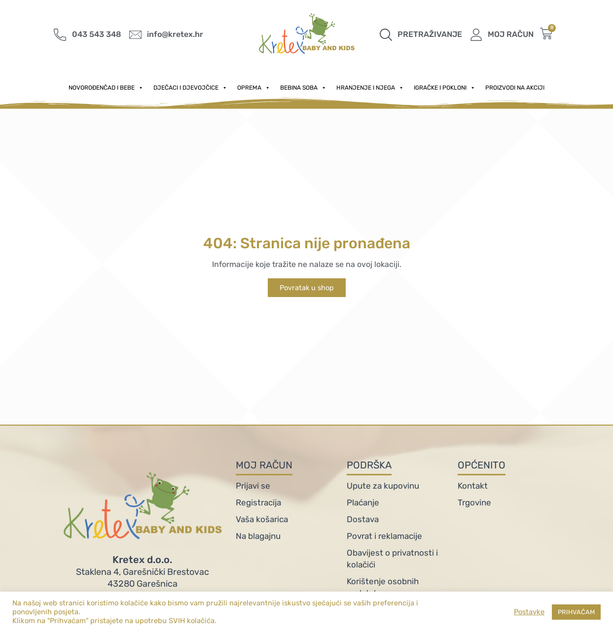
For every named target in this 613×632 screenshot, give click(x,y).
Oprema (253, 87)
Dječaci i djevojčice (190, 87)
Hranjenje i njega (370, 87)
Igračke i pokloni (444, 87)
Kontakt (473, 486)
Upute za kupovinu (383, 486)
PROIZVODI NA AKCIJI (514, 87)
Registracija (258, 502)
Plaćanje (363, 502)
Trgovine (474, 502)
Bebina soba (303, 87)
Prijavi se (253, 486)
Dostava (363, 519)
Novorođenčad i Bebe (106, 87)
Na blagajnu (258, 536)
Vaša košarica (262, 519)
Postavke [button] (529, 611)
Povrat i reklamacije (384, 536)
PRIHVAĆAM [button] (576, 612)
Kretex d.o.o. (142, 559)
